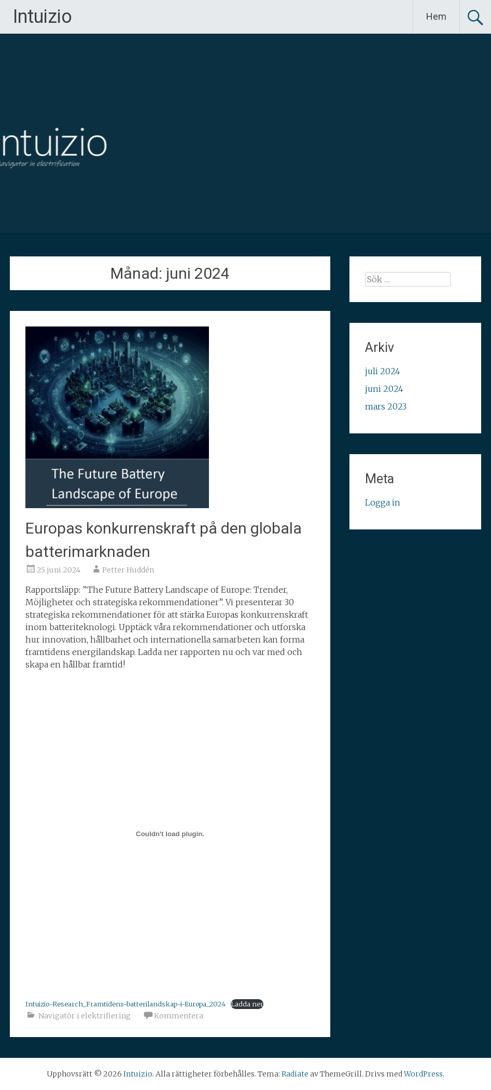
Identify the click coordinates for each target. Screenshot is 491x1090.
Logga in (382, 502)
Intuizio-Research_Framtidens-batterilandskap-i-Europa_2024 (125, 1004)
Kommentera (178, 1015)
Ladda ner (247, 1004)
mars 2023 (385, 406)
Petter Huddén (128, 570)
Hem (436, 16)
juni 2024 (384, 389)
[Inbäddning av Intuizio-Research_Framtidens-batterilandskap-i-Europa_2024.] (170, 834)
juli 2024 (382, 371)
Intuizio (42, 17)
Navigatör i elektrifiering (84, 1015)
